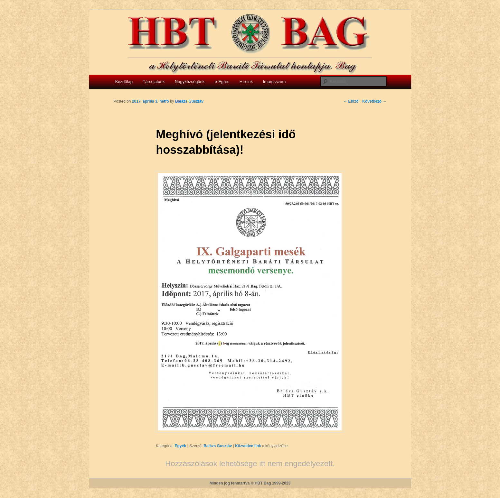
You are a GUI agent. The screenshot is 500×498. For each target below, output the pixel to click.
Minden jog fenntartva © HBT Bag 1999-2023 (250, 483)
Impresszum (274, 81)
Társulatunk (154, 81)
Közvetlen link (248, 446)
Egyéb (180, 446)
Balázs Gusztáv (217, 446)
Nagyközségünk (190, 81)
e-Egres (222, 81)
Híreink (246, 81)
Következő (374, 101)
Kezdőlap (124, 81)
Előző (350, 101)
